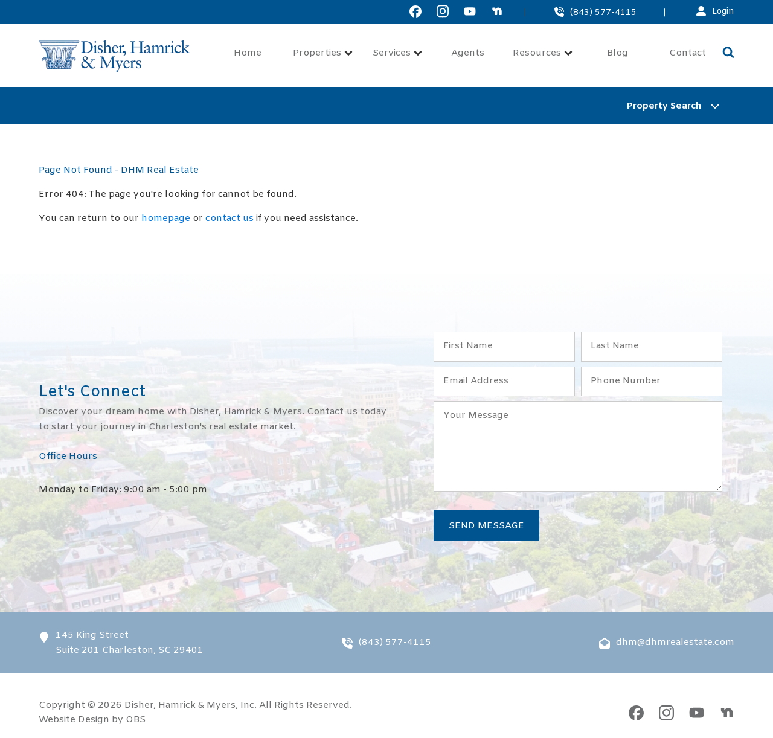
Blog (617, 53)
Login (723, 12)
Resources (543, 53)
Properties (323, 53)
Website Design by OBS (92, 720)
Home (247, 53)
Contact (687, 53)
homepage (165, 219)
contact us (229, 219)
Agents (467, 53)
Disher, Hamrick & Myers (180, 705)
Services (397, 53)
